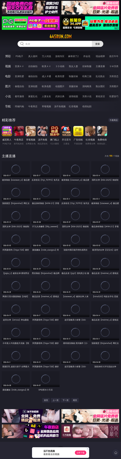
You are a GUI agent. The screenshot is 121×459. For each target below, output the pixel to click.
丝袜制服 (86, 66)
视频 (8, 66)
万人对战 (46, 56)
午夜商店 (32, 106)
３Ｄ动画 (59, 66)
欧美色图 (46, 86)
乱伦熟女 (100, 76)
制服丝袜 (73, 76)
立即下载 (81, 452)
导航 (8, 106)
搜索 (97, 43)
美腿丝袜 (73, 86)
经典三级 (86, 76)
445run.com (60, 36)
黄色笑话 (100, 96)
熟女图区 (100, 86)
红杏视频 (73, 106)
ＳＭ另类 (113, 66)
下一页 (66, 400)
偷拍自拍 (32, 76)
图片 (8, 86)
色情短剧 (86, 106)
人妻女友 (46, 96)
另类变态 (113, 76)
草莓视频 (46, 106)
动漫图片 (59, 86)
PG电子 (19, 56)
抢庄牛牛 (113, 56)
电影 (8, 76)
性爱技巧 (113, 96)
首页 (46, 400)
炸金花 (86, 56)
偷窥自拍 (19, 86)
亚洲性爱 (19, 76)
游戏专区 (59, 56)
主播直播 (100, 66)
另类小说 (86, 96)
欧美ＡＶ (46, 66)
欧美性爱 (59, 76)
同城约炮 (19, 106)
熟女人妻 (73, 66)
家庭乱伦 (32, 96)
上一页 (56, 400)
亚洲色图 (32, 86)
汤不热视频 (60, 106)
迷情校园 (73, 96)
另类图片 (113, 86)
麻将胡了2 (73, 56)
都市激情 (19, 96)
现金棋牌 (100, 56)
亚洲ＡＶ (19, 66)
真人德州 (32, 56)
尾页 (75, 400)
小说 (8, 96)
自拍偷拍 (32, 66)
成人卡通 (46, 76)
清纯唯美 (86, 86)
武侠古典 (59, 96)
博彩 (8, 56)
